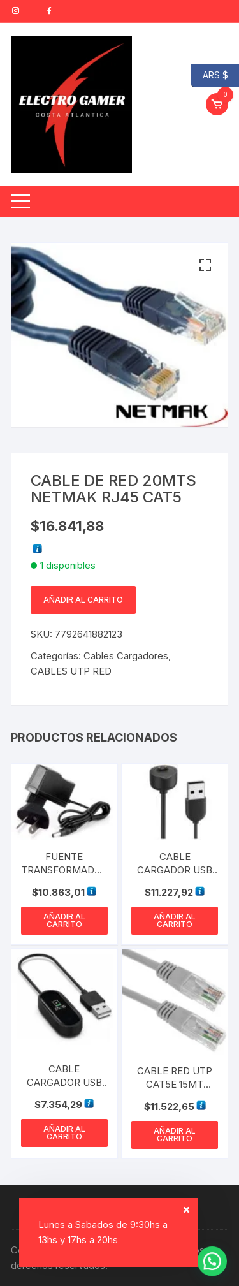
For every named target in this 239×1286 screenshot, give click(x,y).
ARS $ (209, 75)
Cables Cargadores (125, 656)
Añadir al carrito (83, 599)
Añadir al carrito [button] (64, 920)
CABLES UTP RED (71, 671)
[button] (205, 265)
